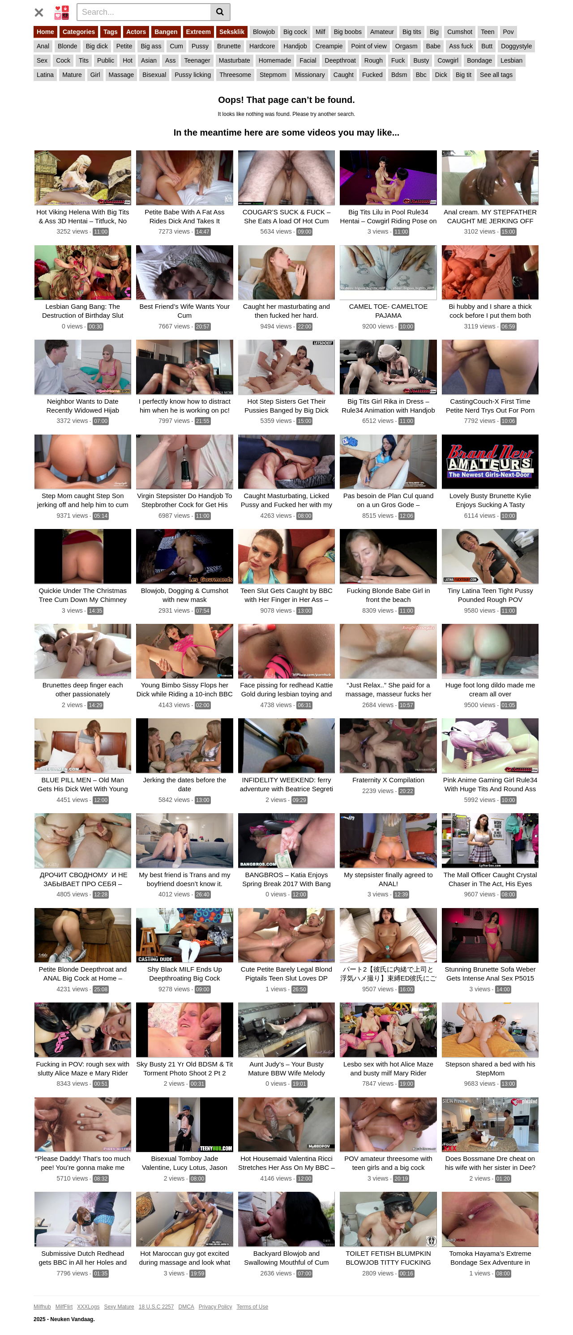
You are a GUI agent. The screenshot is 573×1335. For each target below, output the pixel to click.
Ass (170, 60)
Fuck (398, 60)
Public (105, 60)
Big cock (295, 31)
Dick (441, 74)
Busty (421, 60)
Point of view (368, 46)
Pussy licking (193, 74)
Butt (486, 46)
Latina (45, 74)
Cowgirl (447, 60)
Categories (79, 31)
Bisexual (154, 74)
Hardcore (262, 46)
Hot (128, 60)
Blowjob (264, 31)
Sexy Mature (119, 1298)
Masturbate (234, 60)
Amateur (382, 31)
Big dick (97, 46)
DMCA (186, 1298)
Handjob (295, 46)
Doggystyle (516, 46)
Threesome (235, 74)
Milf (320, 31)
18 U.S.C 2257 (156, 1298)
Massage (121, 74)
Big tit (463, 74)
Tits (84, 60)
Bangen (165, 31)
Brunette (229, 46)
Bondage (479, 60)
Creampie (329, 46)
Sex (42, 60)
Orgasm (406, 46)
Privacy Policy (215, 1298)
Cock (63, 60)
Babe (433, 46)
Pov (508, 31)
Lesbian (511, 60)
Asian (149, 60)
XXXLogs (88, 1298)
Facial (307, 60)
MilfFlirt (64, 1298)
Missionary (310, 74)
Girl (95, 74)
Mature (72, 74)
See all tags (496, 74)
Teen (487, 31)
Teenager (197, 60)
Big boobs (348, 31)
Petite (124, 46)
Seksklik (231, 31)
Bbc (421, 74)
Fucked (372, 74)
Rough (373, 60)
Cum (176, 46)
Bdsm (399, 74)
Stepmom (273, 74)
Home (45, 31)
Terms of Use (253, 1298)
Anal (43, 46)
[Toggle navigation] (42, 10)
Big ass (151, 46)
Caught (344, 74)
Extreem (198, 31)
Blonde (67, 46)
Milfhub (42, 1298)
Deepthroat (340, 60)
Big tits (411, 31)
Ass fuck (461, 46)
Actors (136, 31)
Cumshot (459, 31)
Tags (110, 31)
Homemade (275, 60)
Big (434, 31)
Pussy (200, 46)
